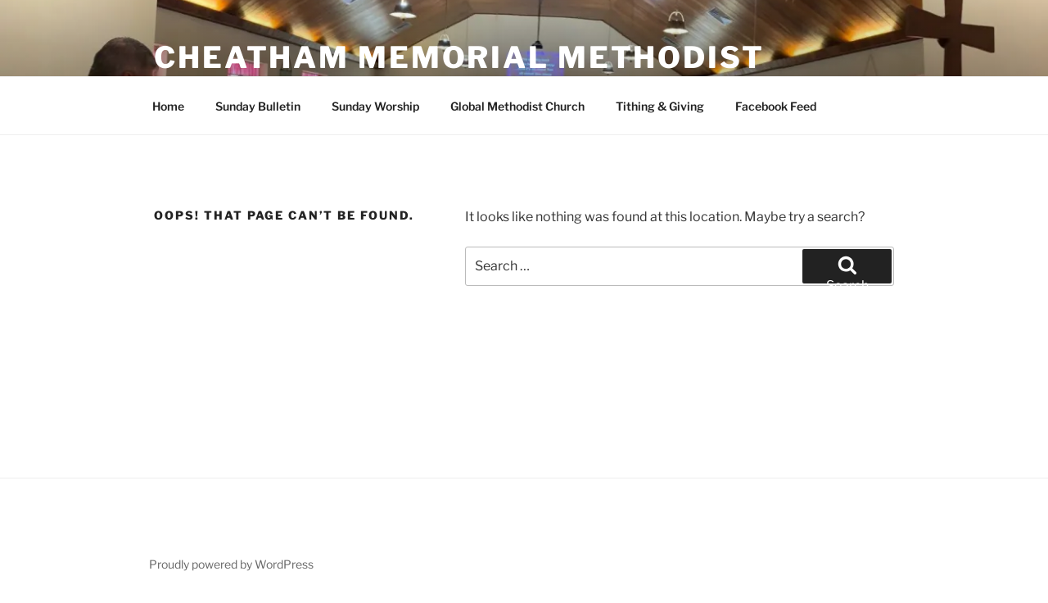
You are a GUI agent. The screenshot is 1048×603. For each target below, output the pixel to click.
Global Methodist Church (517, 106)
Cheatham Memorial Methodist (459, 57)
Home (168, 106)
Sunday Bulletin (257, 106)
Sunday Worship (375, 106)
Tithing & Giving (660, 106)
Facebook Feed (775, 106)
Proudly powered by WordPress (231, 564)
